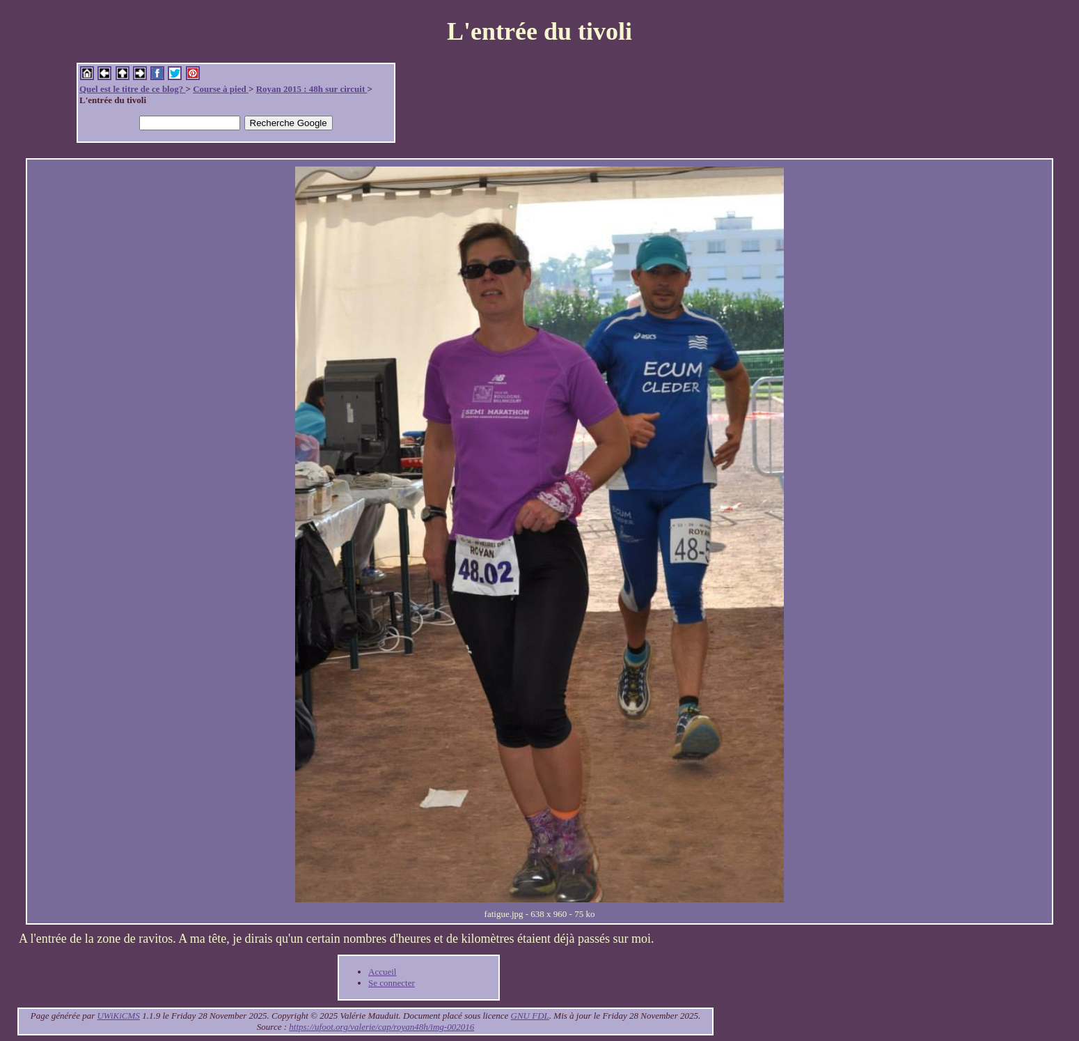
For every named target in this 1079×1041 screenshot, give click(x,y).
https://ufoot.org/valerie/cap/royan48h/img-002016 (381, 1026)
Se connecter (391, 983)
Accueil (382, 971)
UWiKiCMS (118, 1015)
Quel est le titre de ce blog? (132, 89)
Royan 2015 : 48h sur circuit (312, 89)
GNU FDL (530, 1015)
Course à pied (221, 89)
